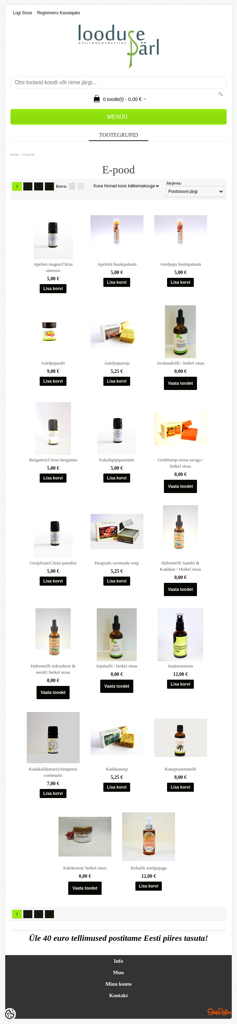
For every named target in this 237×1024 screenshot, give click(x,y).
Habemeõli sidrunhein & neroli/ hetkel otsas (53, 669)
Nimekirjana (72, 186)
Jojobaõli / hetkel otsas (116, 666)
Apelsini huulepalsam (116, 264)
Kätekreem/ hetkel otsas (85, 867)
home (14, 154)
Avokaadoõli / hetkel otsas (180, 363)
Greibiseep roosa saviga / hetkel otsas (180, 463)
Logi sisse (22, 12)
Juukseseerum (180, 666)
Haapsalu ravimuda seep (117, 562)
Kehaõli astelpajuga (149, 867)
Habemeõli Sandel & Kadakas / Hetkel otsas (180, 566)
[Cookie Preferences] (9, 1014)
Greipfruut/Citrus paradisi (53, 562)
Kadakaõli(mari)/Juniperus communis (53, 772)
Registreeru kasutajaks (58, 12)
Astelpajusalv (53, 363)
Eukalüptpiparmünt (116, 459)
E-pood (28, 154)
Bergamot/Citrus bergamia (53, 459)
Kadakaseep (117, 769)
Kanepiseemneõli (180, 769)
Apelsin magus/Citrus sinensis (53, 267)
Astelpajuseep (116, 363)
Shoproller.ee (219, 1011)
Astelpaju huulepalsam (180, 264)
